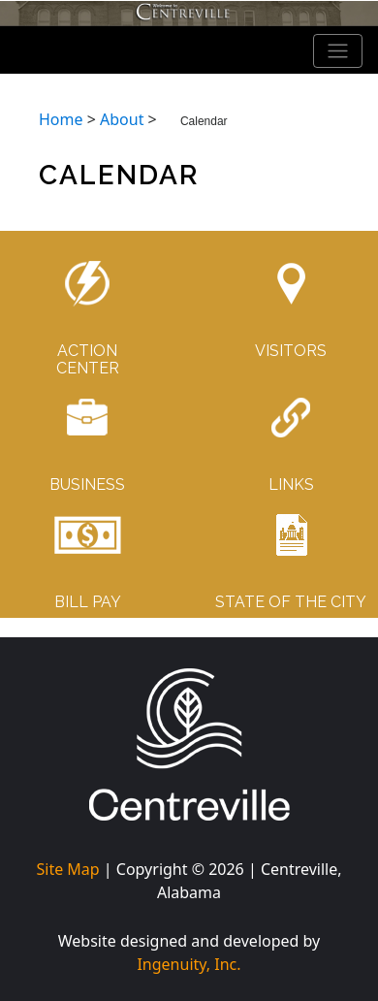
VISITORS (291, 350)
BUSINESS (87, 484)
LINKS (291, 484)
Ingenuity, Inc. (188, 964)
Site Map (67, 869)
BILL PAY (87, 602)
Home (61, 119)
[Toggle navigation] (338, 51)
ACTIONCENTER (87, 359)
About (121, 119)
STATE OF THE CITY (290, 602)
